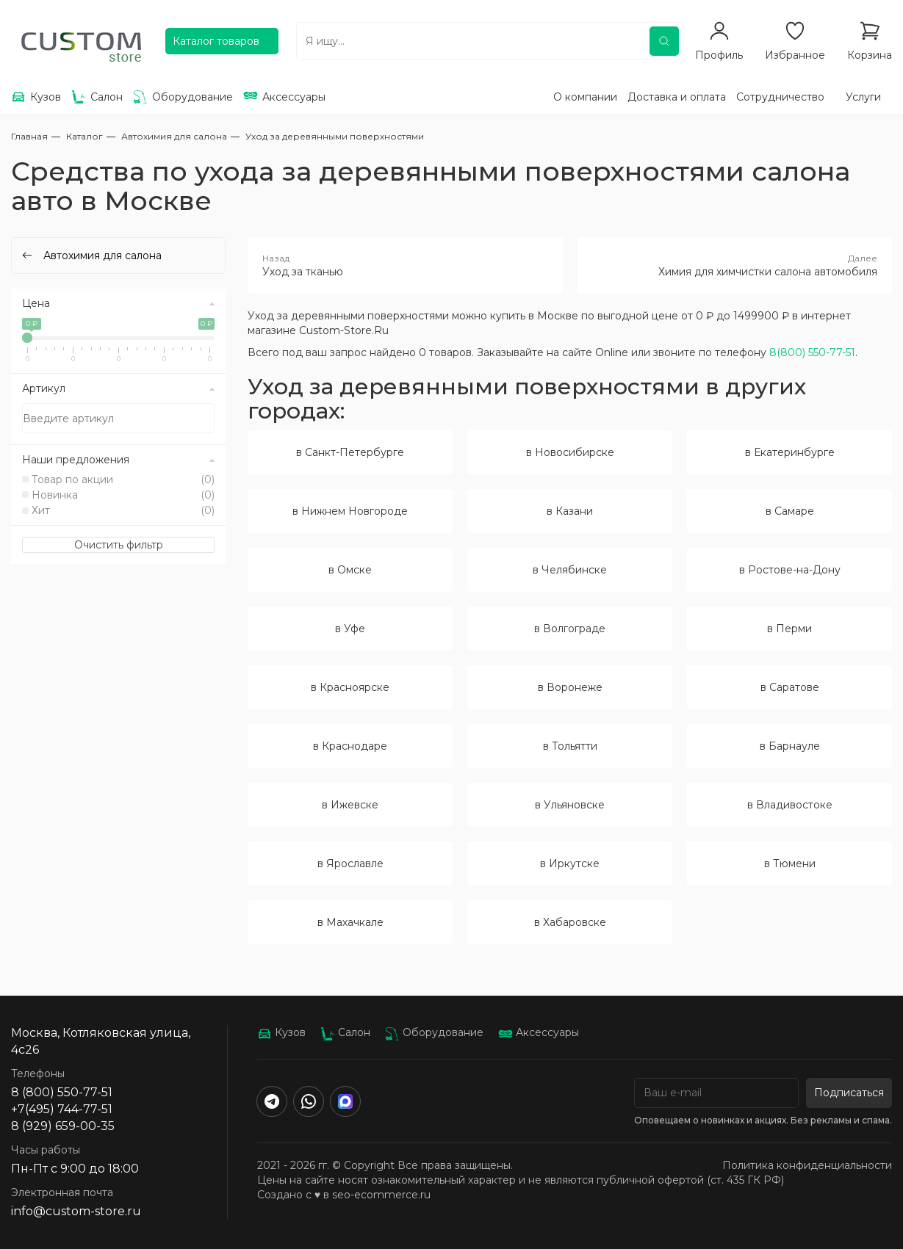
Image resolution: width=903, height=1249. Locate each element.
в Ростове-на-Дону (790, 569)
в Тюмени (790, 863)
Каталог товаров (216, 41)
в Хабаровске (570, 922)
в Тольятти (570, 746)
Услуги (863, 97)
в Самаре (790, 511)
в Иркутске (570, 863)
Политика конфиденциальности (807, 1165)
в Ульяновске (570, 804)
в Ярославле (350, 863)
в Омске (350, 569)
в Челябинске (570, 569)
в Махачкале (350, 922)
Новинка (123, 495)
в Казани (570, 511)
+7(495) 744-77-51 (61, 1109)
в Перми (789, 628)
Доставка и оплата (676, 97)
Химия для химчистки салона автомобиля (734, 265)
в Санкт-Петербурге (350, 452)
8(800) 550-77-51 (812, 352)
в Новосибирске (570, 452)
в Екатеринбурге (790, 452)
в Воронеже (570, 687)
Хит (123, 510)
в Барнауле (790, 746)
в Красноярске (350, 687)
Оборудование (434, 1032)
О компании (585, 97)
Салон (345, 1032)
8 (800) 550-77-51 (61, 1092)
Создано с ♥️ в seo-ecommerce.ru (344, 1194)
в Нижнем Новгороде (350, 511)
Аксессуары (538, 1032)
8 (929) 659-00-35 (63, 1126)
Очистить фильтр (118, 544)
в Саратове (789, 687)
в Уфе (350, 628)
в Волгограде (569, 628)
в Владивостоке (789, 804)
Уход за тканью (404, 265)
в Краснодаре (350, 746)
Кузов (281, 1032)
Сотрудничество (780, 97)
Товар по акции (123, 479)
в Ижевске (350, 804)
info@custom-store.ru (76, 1211)
